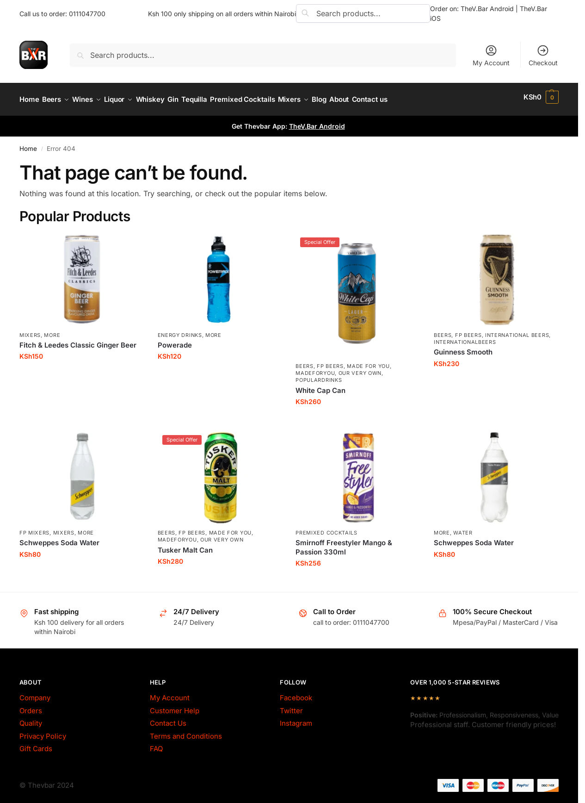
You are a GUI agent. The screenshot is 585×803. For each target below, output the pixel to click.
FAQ (156, 744)
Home (28, 144)
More (52, 330)
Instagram (296, 718)
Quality (30, 718)
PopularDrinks (319, 375)
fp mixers (34, 527)
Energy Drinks (180, 330)
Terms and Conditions (186, 731)
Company (34, 693)
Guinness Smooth (463, 347)
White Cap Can (320, 385)
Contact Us (168, 718)
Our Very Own (360, 368)
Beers (305, 361)
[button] (541, 97)
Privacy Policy (42, 731)
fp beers (330, 361)
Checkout (543, 55)
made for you (368, 361)
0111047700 (87, 14)
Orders (30, 705)
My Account (491, 55)
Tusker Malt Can (185, 545)
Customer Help (174, 705)
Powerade (175, 340)
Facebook (296, 693)
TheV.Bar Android (317, 121)
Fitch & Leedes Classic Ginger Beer (77, 340)
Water (463, 527)
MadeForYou (315, 368)
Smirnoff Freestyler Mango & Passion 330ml (344, 543)
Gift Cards (35, 744)
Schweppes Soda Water (59, 538)
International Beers (517, 330)
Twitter (291, 705)
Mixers (30, 330)
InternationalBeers (465, 337)
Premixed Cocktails (326, 527)
